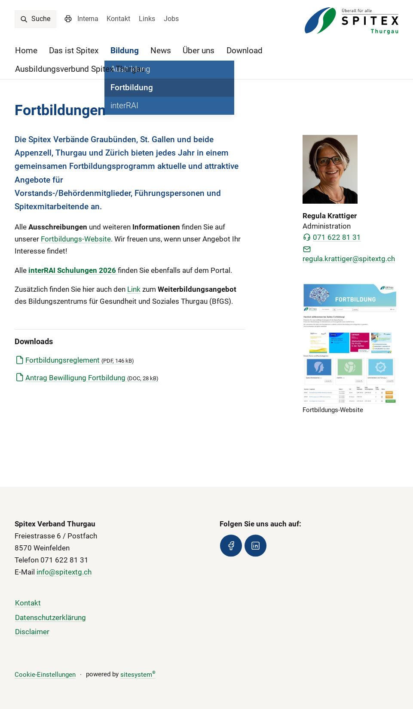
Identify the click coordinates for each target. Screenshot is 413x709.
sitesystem (138, 674)
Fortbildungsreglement (79, 360)
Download (244, 50)
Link (134, 289)
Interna (87, 19)
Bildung (124, 50)
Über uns (198, 50)
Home (26, 50)
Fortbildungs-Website (76, 239)
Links (147, 19)
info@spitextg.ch (64, 572)
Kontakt (118, 19)
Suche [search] (35, 19)
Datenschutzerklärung (50, 617)
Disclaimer (32, 631)
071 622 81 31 (332, 237)
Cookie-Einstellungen (45, 674)
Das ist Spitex (73, 50)
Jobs (171, 19)
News (160, 50)
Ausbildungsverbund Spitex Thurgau (80, 69)
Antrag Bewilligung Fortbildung (92, 377)
